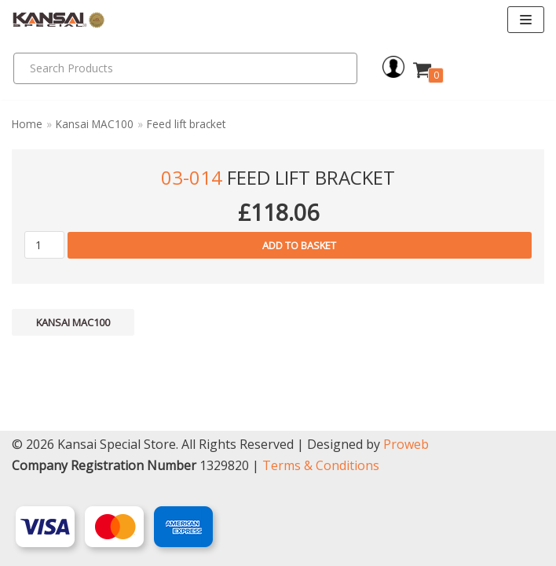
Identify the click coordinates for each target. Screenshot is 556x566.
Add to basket (299, 245)
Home (27, 123)
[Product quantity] (44, 245)
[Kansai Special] (59, 20)
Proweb (406, 444)
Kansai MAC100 (95, 123)
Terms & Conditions (320, 465)
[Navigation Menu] (525, 19)
